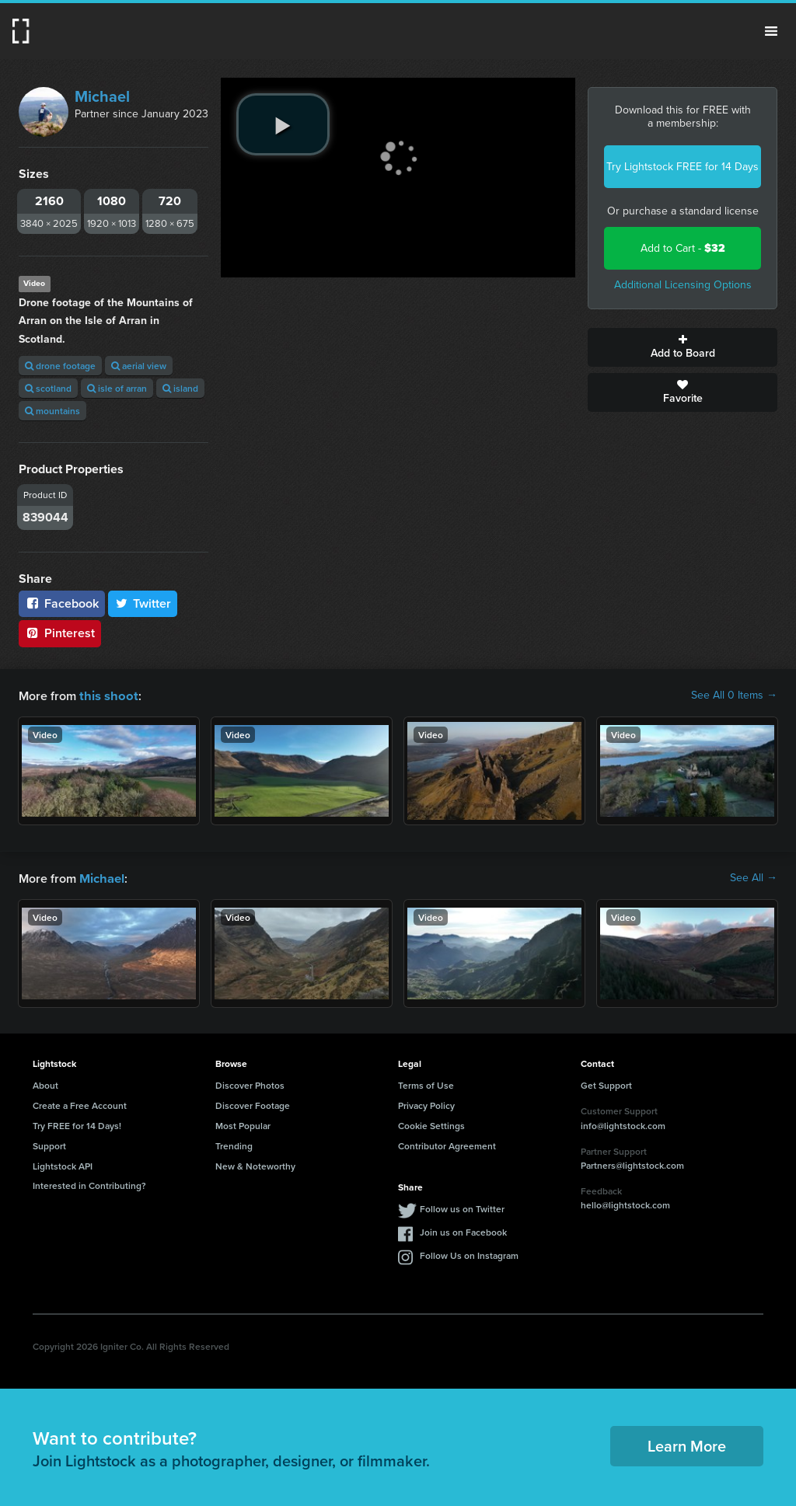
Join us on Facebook (463, 1230)
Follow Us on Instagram (469, 1253)
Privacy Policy (426, 1103)
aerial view (138, 365)
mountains (52, 410)
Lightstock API (63, 1164)
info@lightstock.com (623, 1124)
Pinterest (60, 633)
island (180, 388)
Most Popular (243, 1124)
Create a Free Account (80, 1103)
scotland (48, 388)
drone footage (60, 365)
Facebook (62, 603)
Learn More (687, 1444)
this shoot (106, 695)
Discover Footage (252, 1103)
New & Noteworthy (255, 1164)
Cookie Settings (431, 1124)
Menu (771, 31)
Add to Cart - (683, 248)
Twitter (143, 603)
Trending (234, 1144)
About (45, 1083)
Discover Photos (250, 1083)
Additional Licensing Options (683, 285)
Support (49, 1144)
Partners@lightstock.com (632, 1163)
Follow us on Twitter (462, 1207)
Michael (102, 96)
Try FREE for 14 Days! (77, 1124)
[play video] (283, 124)
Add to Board (682, 347)
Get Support (606, 1083)
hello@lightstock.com (625, 1203)
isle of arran (117, 388)
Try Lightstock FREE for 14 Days (682, 167)
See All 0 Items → (734, 695)
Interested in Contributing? (89, 1184)
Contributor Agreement (447, 1144)
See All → (753, 877)
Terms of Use (426, 1083)
